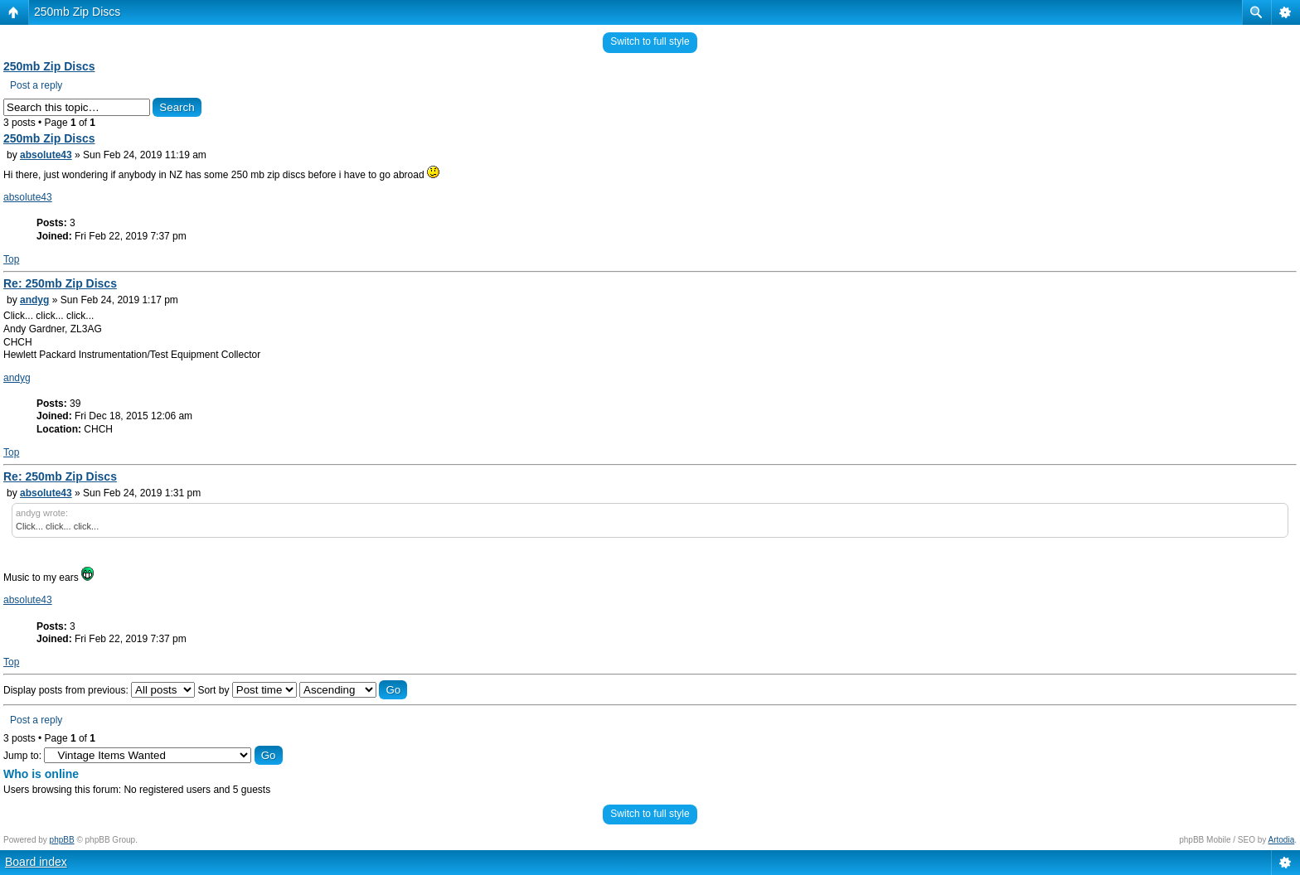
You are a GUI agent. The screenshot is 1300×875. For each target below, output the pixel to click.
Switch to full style (649, 41)
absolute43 (46, 155)
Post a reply (36, 85)
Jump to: (22, 755)
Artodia (1281, 839)
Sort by (246, 690)
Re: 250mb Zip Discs (60, 283)
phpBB (62, 839)
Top (11, 259)
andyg (34, 300)
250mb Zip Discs (77, 11)
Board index (36, 861)
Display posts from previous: (99, 690)
